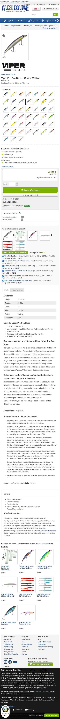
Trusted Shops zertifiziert (15, 509)
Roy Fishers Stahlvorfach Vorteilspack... (17, 261)
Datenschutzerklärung (42, 691)
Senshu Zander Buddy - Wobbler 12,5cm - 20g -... (20, 266)
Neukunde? (25, 2)
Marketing (30, 710)
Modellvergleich (17, 290)
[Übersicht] (46, 28)
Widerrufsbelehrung (44, 642)
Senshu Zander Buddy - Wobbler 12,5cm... (26, 567)
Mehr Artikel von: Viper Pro (8, 74)
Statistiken (18, 710)
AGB (39, 639)
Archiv (24, 651)
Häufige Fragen (9, 651)
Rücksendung (8, 647)
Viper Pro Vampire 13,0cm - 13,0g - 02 (17, 270)
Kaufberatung (8, 649)
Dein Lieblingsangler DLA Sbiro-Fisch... (26, 595)
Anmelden (13, 2)
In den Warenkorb (30, 189)
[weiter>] (54, 28)
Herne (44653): (8, 219)
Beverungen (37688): (9, 217)
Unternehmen (26, 639)
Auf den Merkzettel (30, 195)
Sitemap (24, 654)
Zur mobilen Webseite (11, 654)
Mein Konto (29, 4)
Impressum (41, 649)
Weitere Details (7, 166)
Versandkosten (8, 642)
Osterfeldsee (26, 649)
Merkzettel (42, 4)
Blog (23, 642)
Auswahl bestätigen (36, 715)
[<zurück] (52, 26)
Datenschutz (42, 644)
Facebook (25, 647)
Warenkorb (53, 4)
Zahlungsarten (8, 644)
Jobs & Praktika (27, 644)
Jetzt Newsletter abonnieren (40, 664)
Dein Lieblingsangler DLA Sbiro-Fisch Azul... (18, 280)
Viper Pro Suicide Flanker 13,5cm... (25, 623)
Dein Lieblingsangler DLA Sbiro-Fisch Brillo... (19, 275)
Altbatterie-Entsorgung (45, 647)
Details (6, 290)
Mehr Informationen (7, 706)
